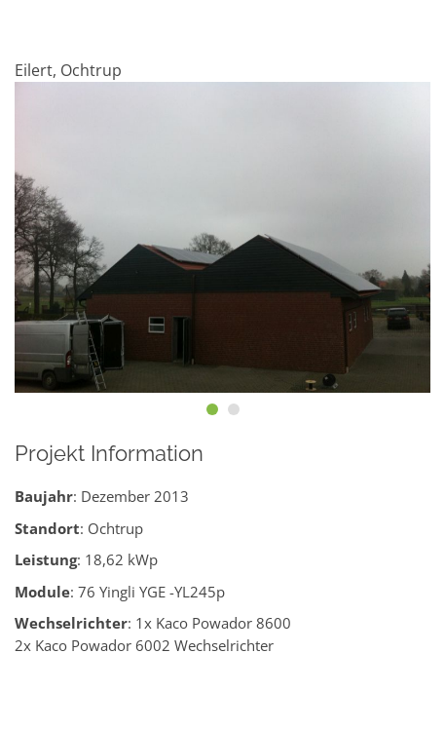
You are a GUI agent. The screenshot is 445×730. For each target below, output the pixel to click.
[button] (212, 409)
